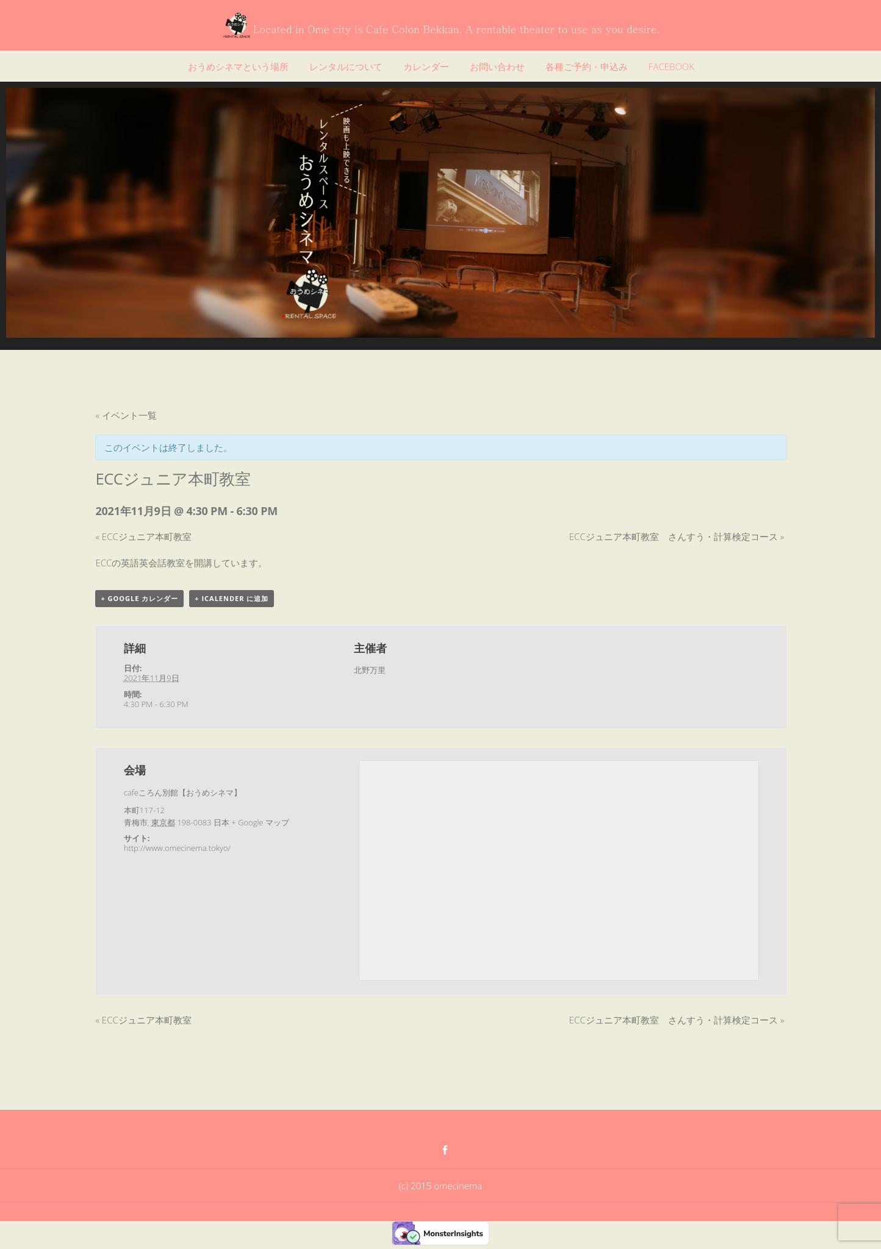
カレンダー (426, 66)
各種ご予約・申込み (586, 66)
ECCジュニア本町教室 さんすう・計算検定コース (676, 536)
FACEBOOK (671, 66)
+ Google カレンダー (139, 598)
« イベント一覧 (125, 415)
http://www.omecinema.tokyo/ (177, 847)
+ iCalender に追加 (231, 598)
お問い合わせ (497, 66)
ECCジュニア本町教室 (143, 536)
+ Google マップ (260, 822)
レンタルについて (346, 66)
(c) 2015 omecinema (440, 1186)
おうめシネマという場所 (238, 66)
